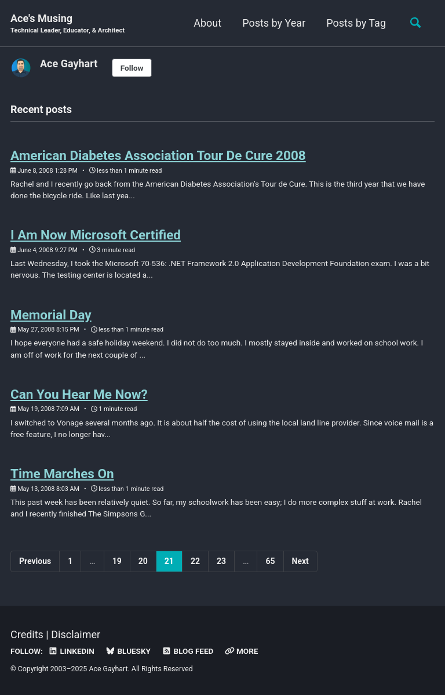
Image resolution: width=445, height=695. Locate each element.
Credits (26, 634)
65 (270, 561)
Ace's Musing (67, 24)
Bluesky (128, 651)
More (241, 651)
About (207, 23)
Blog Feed (187, 651)
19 (117, 561)
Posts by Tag (356, 23)
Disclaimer (75, 634)
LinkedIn (71, 651)
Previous (35, 561)
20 (143, 561)
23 (221, 561)
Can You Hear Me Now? (79, 394)
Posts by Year (273, 23)
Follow (132, 67)
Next (300, 561)
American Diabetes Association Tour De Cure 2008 (158, 155)
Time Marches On (62, 473)
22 (195, 561)
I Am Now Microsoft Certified (95, 234)
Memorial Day (51, 314)
